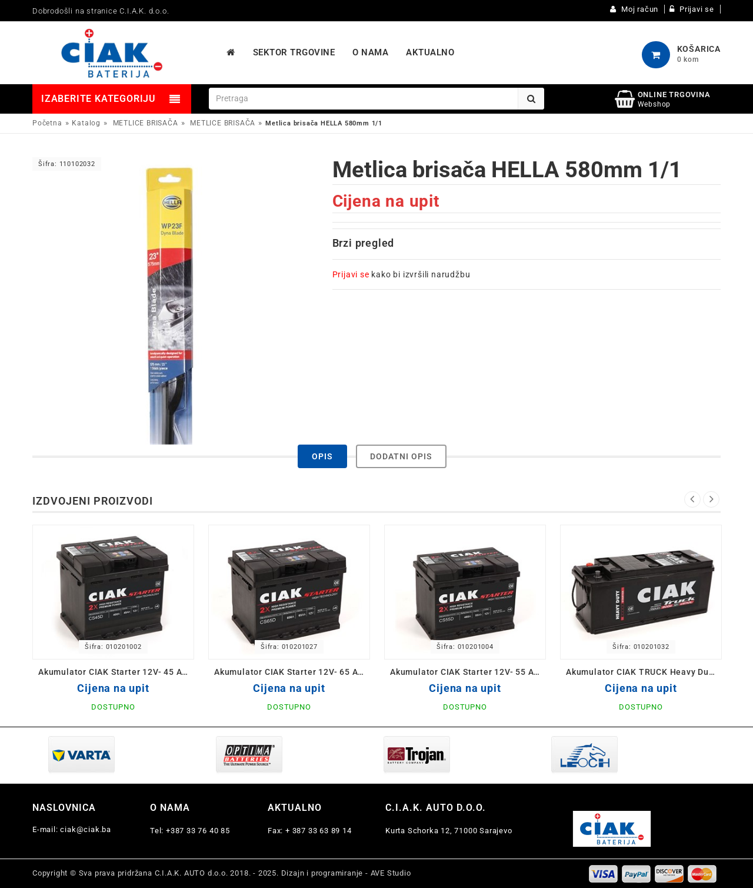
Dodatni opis (401, 456)
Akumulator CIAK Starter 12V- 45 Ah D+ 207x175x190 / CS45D (116, 672)
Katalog (86, 123)
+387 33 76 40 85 (198, 830)
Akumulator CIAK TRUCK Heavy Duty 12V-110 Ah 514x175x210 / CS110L (644, 672)
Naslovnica (64, 807)
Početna (47, 123)
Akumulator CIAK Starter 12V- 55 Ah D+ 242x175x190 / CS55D (468, 672)
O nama (170, 807)
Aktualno (295, 807)
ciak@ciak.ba (85, 829)
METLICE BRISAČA (145, 123)
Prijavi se (350, 274)
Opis (322, 456)
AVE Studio (391, 873)
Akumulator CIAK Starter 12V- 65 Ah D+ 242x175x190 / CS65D (292, 672)
